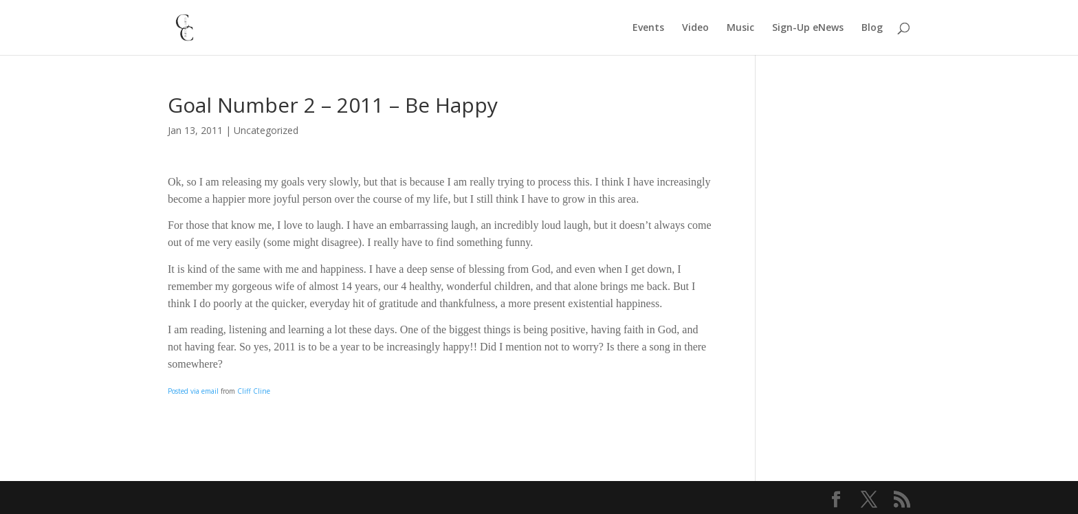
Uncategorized (266, 130)
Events (648, 28)
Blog (872, 28)
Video (695, 28)
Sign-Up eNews (808, 28)
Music (740, 28)
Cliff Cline (253, 391)
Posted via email (193, 391)
